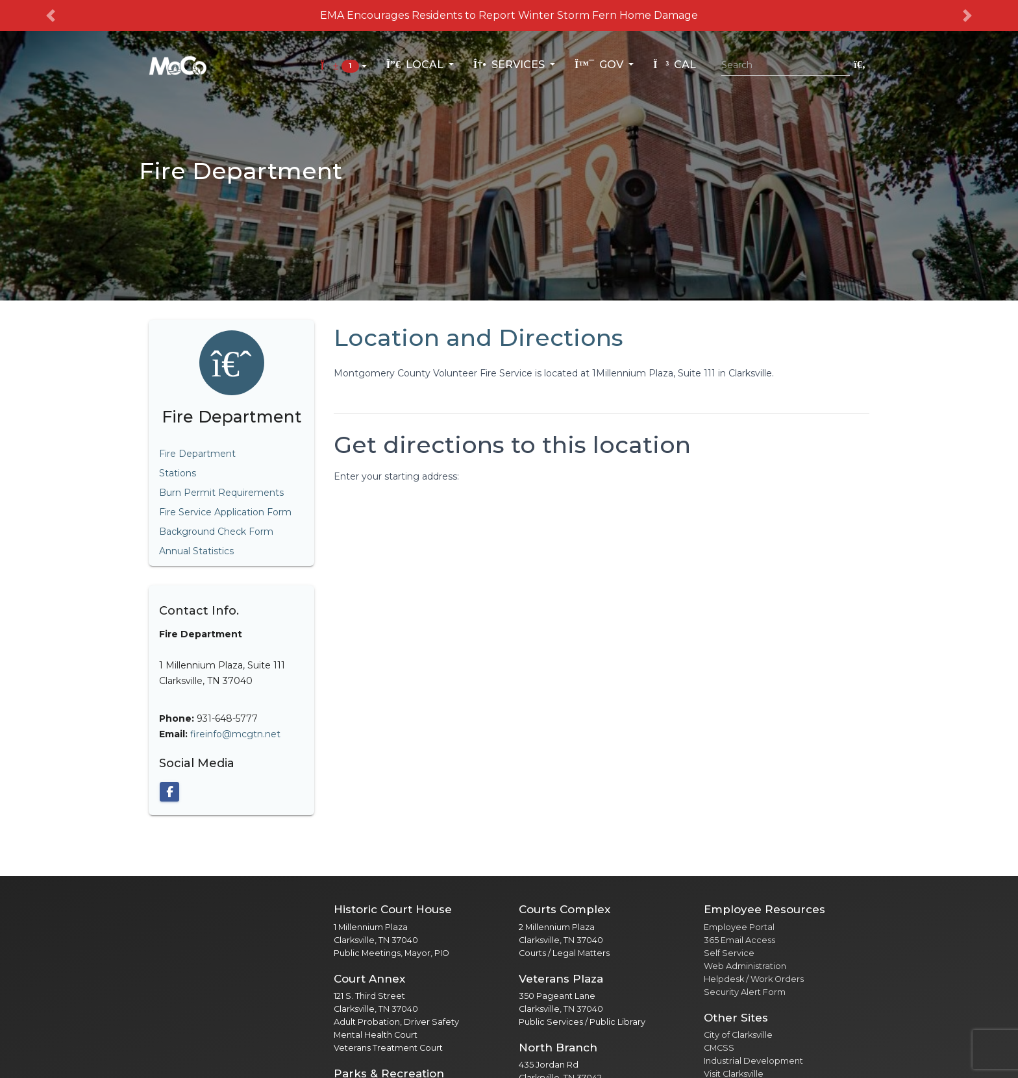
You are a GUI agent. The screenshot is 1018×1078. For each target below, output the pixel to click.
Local (416, 64)
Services (510, 64)
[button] (51, 15)
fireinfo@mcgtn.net (235, 734)
